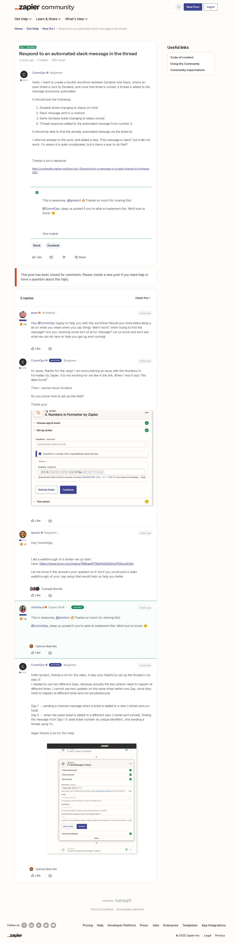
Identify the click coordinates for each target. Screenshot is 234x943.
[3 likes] (45, 589)
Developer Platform (122, 925)
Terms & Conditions (102, 909)
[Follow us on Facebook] (24, 925)
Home (19, 28)
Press (144, 925)
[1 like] (43, 646)
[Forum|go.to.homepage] (45, 7)
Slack (37, 245)
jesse (34, 312)
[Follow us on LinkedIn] (31, 925)
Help (100, 925)
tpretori (35, 532)
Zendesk (53, 245)
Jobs (155, 925)
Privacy (220, 935)
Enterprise (170, 925)
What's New (76, 19)
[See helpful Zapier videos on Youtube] (53, 925)
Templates (190, 925)
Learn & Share (49, 19)
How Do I (48, 28)
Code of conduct (181, 57)
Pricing (88, 925)
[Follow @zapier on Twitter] (46, 925)
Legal (207, 935)
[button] (193, 7)
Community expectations (187, 70)
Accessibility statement (130, 909)
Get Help (23, 19)
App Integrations (214, 925)
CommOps (39, 72)
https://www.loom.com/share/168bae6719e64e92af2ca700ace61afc (86, 563)
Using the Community (185, 63)
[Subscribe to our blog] (38, 925)
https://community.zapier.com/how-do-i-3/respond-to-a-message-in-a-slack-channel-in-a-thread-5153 (91, 170)
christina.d (37, 607)
